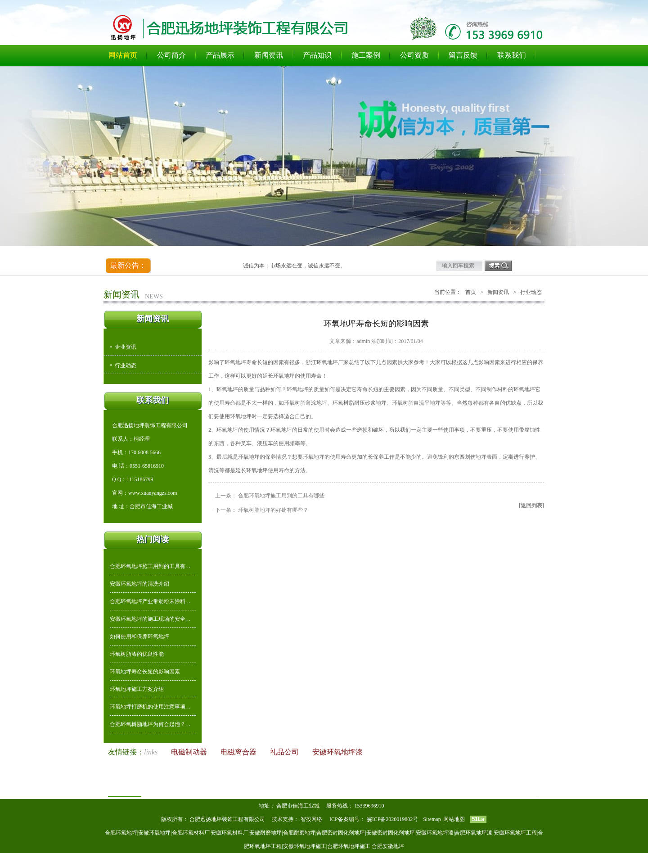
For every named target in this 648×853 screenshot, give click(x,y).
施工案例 (365, 55)
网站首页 (122, 55)
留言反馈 (463, 55)
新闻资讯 (268, 55)
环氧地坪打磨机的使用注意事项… (150, 707)
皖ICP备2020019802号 (393, 819)
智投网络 (311, 819)
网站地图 (454, 819)
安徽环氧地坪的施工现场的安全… (150, 619)
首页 (470, 292)
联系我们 (511, 55)
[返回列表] (531, 505)
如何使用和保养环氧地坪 (139, 636)
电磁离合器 (239, 752)
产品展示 (220, 55)
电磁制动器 (190, 752)
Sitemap (432, 819)
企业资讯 (125, 347)
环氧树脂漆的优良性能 (137, 654)
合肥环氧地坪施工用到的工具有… (150, 566)
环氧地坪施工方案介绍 (137, 689)
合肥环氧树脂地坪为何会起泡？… (150, 724)
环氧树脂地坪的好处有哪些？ (273, 510)
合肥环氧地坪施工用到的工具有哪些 (281, 495)
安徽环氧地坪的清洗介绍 (139, 584)
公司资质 (414, 55)
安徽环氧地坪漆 (337, 752)
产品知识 (317, 55)
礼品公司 (285, 752)
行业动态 (125, 365)
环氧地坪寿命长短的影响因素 (145, 671)
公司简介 (171, 55)
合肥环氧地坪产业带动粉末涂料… (150, 601)
